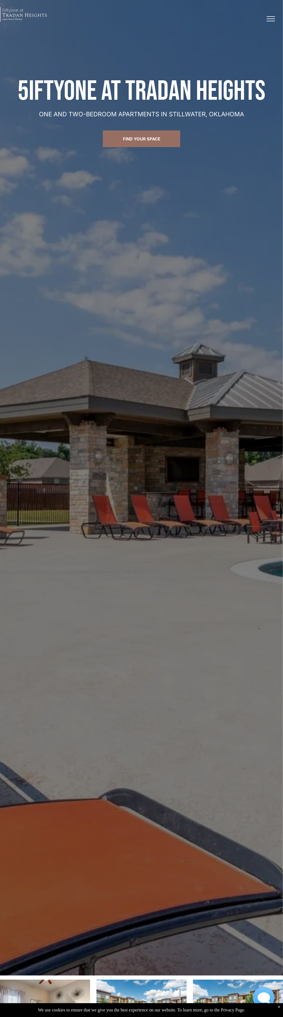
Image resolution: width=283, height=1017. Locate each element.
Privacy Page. (233, 1011)
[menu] (271, 19)
